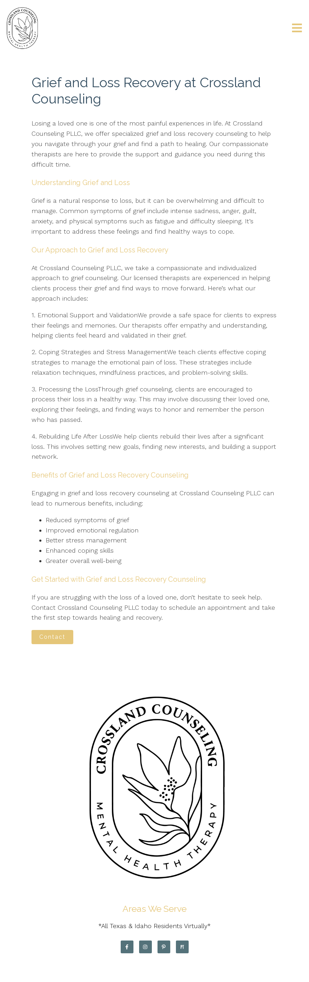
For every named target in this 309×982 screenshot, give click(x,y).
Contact (52, 637)
